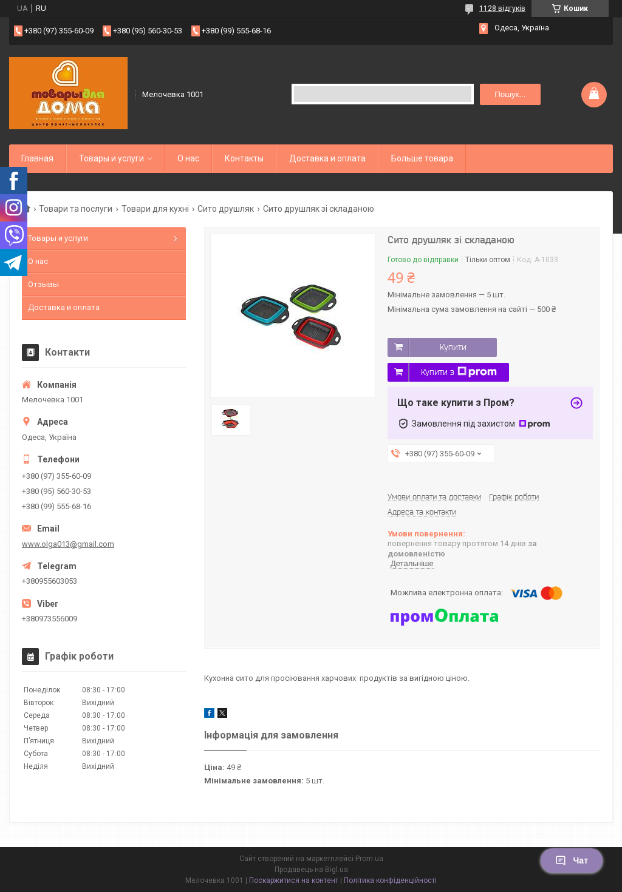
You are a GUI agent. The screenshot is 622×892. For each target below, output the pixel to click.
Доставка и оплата (327, 158)
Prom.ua (369, 858)
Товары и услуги (111, 158)
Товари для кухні (155, 209)
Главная (37, 158)
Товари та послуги (75, 209)
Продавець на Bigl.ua (311, 869)
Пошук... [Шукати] (509, 94)
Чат (571, 860)
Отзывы (43, 284)
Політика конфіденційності (390, 880)
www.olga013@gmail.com (68, 544)
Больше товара (422, 158)
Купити (453, 347)
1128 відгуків (502, 8)
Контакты (244, 158)
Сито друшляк (225, 209)
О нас (188, 158)
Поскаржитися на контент (293, 880)
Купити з (459, 372)
